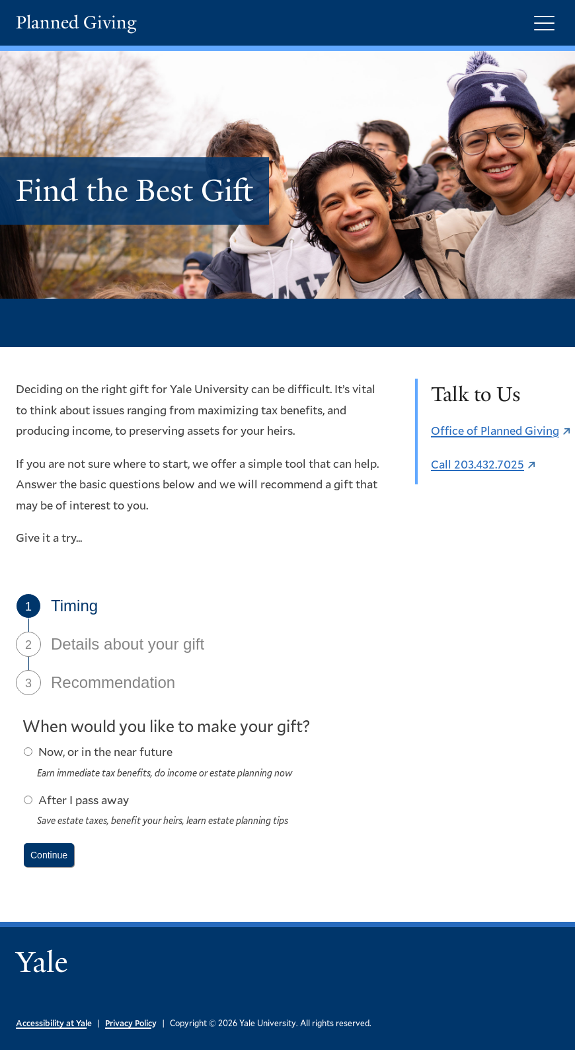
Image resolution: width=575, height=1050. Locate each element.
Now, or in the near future (105, 751)
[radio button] (28, 751)
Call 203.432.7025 (477, 464)
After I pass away (83, 799)
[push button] (49, 855)
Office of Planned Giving (495, 430)
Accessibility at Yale (54, 1023)
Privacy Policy (131, 1023)
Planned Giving (76, 22)
